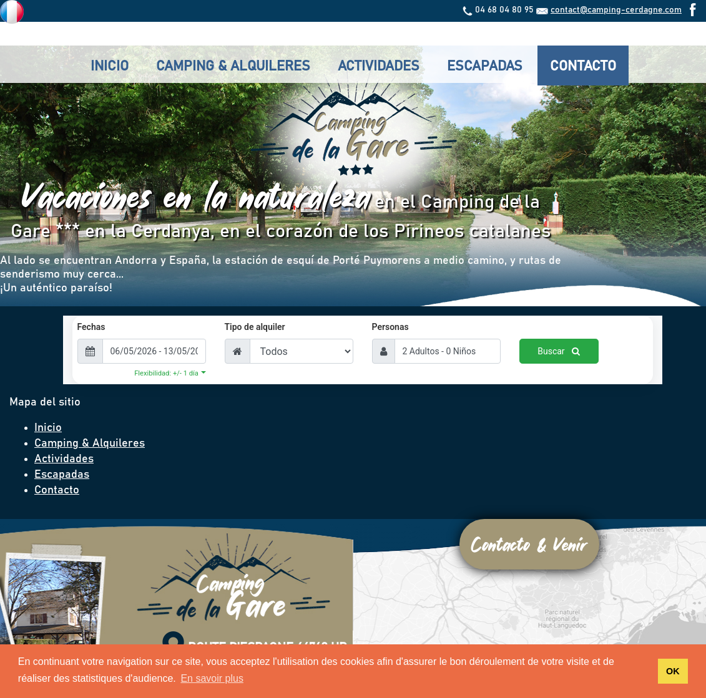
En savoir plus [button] (211, 678)
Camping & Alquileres (233, 67)
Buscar (558, 351)
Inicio (110, 67)
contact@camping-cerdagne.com (616, 10)
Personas (390, 327)
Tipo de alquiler (255, 327)
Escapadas (484, 67)
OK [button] (673, 671)
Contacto (583, 67)
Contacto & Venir (529, 544)
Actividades (378, 67)
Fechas (91, 327)
